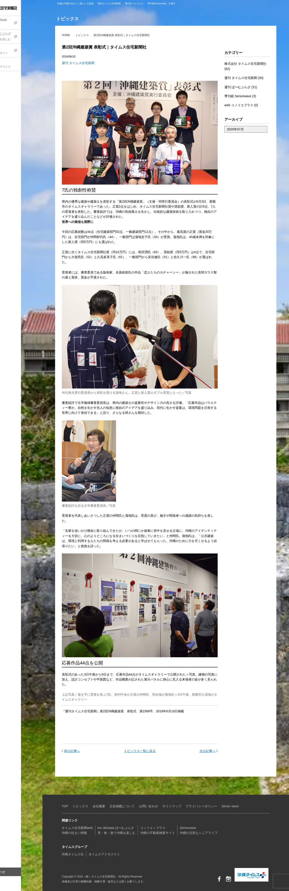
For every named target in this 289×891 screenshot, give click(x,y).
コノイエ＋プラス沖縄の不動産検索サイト (157, 830)
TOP (65, 806)
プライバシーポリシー (201, 806)
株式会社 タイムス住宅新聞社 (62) (245, 66)
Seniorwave (23, 64)
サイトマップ (171, 806)
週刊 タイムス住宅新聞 (78, 63)
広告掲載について (122, 806)
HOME (66, 35)
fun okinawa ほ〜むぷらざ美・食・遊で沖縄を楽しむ (116, 830)
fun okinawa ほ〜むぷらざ (23, 37)
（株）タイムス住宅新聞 (17, 8)
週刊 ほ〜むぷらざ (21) (240, 87)
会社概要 (99, 806)
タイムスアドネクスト (104, 854)
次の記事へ (207, 751)
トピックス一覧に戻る (140, 751)
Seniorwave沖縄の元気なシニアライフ (199, 830)
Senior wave (230, 806)
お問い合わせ (17, 872)
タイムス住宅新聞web (23, 23)
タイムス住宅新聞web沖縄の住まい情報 (77, 830)
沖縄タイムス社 (73, 854)
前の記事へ (72, 751)
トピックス (82, 35)
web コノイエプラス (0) (241, 105)
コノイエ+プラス (23, 51)
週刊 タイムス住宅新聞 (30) (243, 78)
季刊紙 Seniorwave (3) (240, 96)
